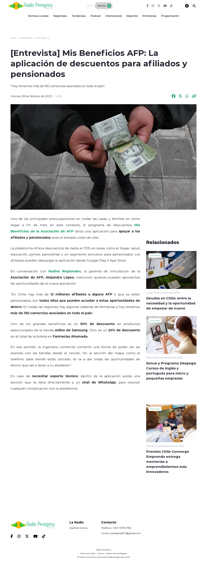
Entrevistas (150, 15)
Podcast (95, 15)
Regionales (60, 15)
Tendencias (79, 15)
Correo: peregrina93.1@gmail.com (121, 533)
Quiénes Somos (78, 528)
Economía (41, 38)
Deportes (132, 15)
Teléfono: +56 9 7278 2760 (116, 528)
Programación (170, 15)
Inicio (13, 38)
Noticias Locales (38, 15)
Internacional (113, 15)
